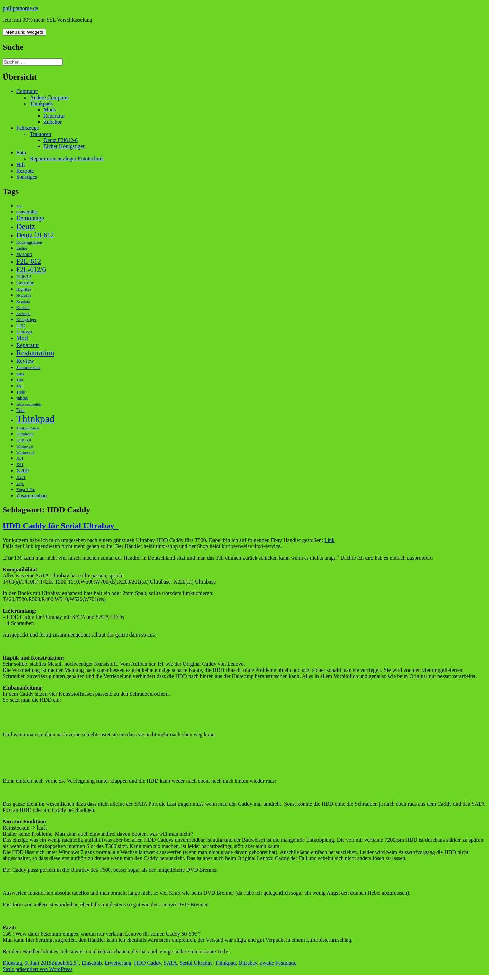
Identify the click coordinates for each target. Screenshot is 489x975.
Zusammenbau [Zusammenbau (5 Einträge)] (31, 495)
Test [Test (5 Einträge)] (20, 410)
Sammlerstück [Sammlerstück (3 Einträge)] (28, 367)
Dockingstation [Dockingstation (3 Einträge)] (29, 242)
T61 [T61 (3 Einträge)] (19, 386)
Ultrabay (247, 963)
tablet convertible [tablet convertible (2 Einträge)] (28, 404)
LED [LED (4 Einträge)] (20, 325)
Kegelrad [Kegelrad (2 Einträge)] (23, 301)
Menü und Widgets (24, 32)
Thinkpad (225, 963)
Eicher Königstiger (64, 146)
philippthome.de (20, 8)
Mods (49, 109)
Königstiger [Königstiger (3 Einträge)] (26, 319)
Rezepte (25, 171)
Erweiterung (118, 963)
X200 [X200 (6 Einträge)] (22, 470)
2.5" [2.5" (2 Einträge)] (19, 206)
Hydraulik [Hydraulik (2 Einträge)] (23, 295)
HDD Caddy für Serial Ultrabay (61, 525)
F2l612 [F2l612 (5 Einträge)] (23, 276)
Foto (21, 152)
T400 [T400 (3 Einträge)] (20, 392)
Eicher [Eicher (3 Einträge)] (22, 248)
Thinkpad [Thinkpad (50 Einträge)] (35, 418)
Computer (27, 91)
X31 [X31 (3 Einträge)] (19, 458)
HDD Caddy (147, 963)
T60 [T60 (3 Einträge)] (19, 380)
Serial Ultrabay (196, 963)
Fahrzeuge (27, 128)
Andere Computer (49, 97)
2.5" (74, 963)
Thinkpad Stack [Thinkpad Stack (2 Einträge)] (27, 428)
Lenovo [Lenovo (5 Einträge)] (24, 331)
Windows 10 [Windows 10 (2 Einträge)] (25, 452)
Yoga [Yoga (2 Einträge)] (20, 484)
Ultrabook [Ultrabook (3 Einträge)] (25, 434)
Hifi (20, 165)
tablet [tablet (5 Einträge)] (22, 398)
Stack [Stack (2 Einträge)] (20, 374)
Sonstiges (26, 177)
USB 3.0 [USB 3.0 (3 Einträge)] (23, 440)
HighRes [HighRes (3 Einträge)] (23, 289)
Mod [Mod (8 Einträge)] (22, 338)
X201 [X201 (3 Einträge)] (21, 477)
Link (329, 540)
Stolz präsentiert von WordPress (37, 969)
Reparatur (54, 116)
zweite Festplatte (278, 963)
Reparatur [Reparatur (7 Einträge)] (27, 345)
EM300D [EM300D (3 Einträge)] (24, 254)
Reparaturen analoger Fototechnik (67, 158)
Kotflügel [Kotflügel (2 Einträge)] (23, 314)
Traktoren (40, 134)
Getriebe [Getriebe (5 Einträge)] (25, 282)
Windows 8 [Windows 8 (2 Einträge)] (24, 446)
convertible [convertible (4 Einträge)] (27, 211)
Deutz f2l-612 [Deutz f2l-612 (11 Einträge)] (35, 235)
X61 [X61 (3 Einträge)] (19, 464)
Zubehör (52, 122)
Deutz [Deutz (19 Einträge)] (25, 226)
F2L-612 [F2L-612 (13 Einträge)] (28, 261)
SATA (170, 963)
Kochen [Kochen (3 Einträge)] (23, 307)
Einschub (92, 963)
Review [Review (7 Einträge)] (25, 361)
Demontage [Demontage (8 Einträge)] (30, 218)
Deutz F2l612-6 (60, 140)
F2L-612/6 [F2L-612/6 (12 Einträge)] (31, 269)
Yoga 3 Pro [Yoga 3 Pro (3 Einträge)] (25, 489)
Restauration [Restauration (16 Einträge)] (35, 353)
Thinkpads (41, 103)
